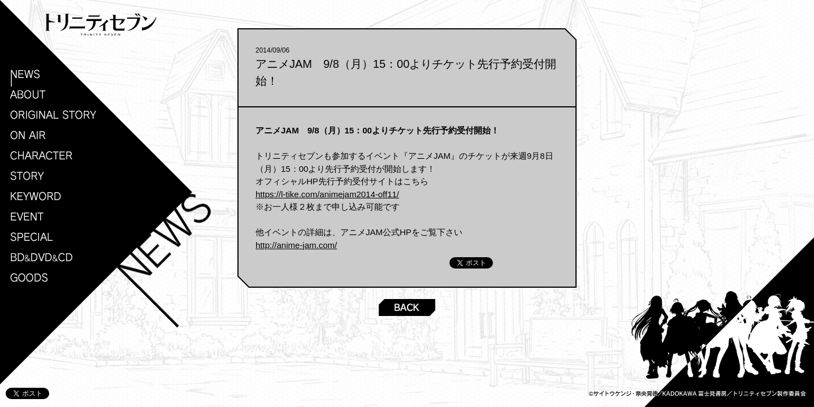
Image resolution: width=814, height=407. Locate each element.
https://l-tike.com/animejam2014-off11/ (327, 194)
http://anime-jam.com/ (296, 245)
